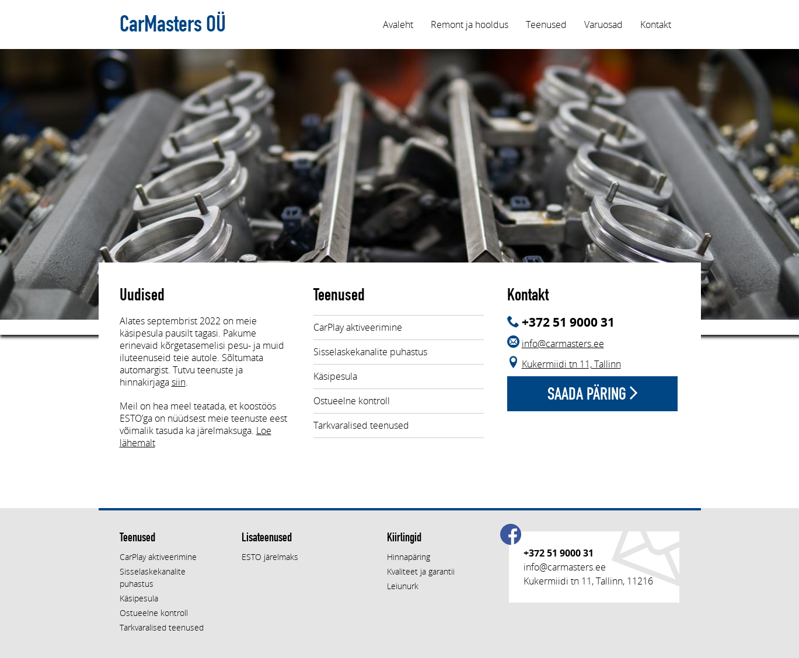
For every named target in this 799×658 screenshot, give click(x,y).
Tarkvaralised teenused (361, 425)
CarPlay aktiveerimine (357, 327)
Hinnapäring (408, 556)
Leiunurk (402, 586)
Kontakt (655, 24)
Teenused (546, 24)
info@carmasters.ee (563, 343)
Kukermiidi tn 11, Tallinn (571, 364)
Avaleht (398, 24)
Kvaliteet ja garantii (421, 571)
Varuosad (603, 24)
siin (179, 382)
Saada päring (592, 393)
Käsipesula (335, 376)
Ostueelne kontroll (351, 400)
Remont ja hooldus (469, 24)
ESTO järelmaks (270, 556)
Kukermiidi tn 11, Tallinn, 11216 (588, 581)
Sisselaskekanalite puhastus (370, 351)
